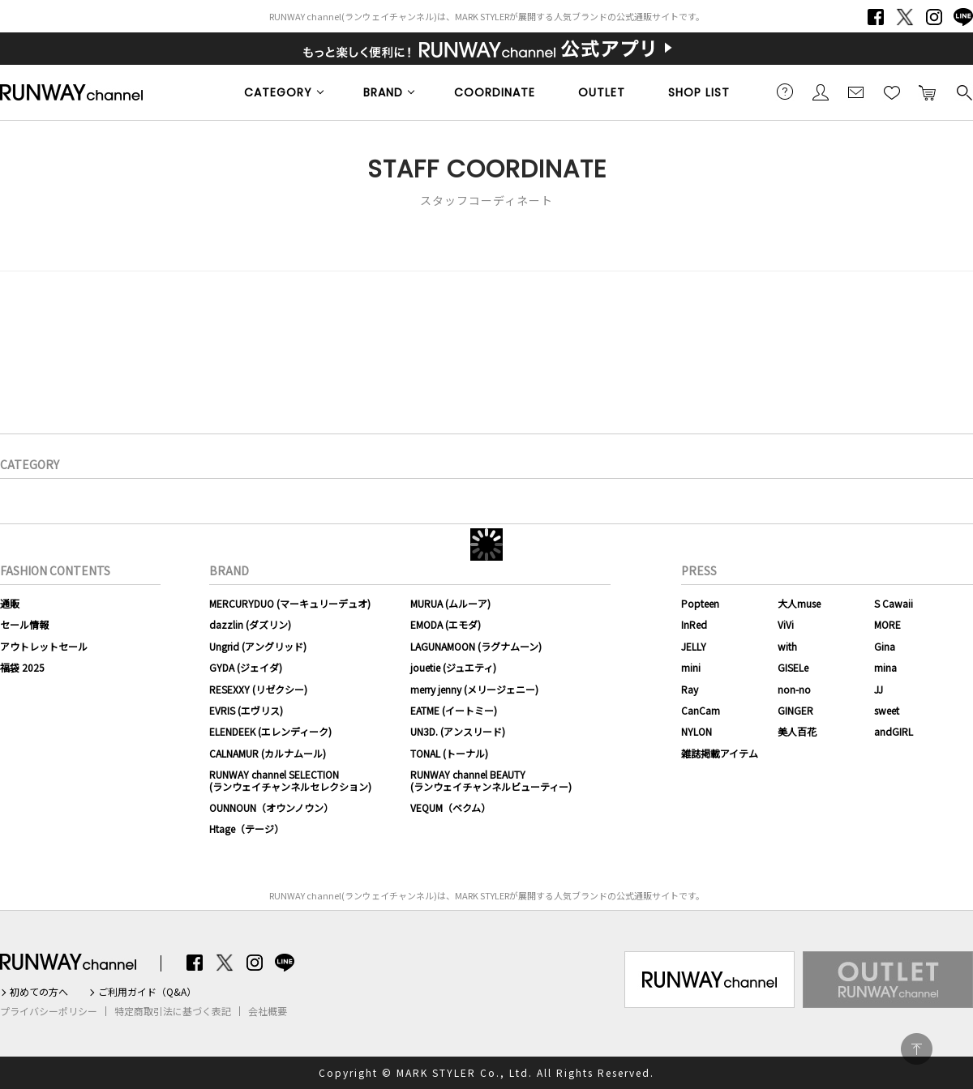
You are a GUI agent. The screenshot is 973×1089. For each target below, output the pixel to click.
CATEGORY (278, 92)
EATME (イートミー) (453, 710)
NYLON (696, 731)
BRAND (383, 92)
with (787, 646)
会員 (820, 91)
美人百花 (797, 731)
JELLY (693, 646)
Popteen (700, 603)
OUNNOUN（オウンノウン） (271, 807)
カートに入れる (927, 91)
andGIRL (893, 731)
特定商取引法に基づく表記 (172, 1011)
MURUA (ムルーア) (450, 603)
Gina (884, 646)
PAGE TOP (916, 1049)
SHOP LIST (699, 92)
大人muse (799, 603)
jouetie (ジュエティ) (453, 667)
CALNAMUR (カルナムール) (267, 753)
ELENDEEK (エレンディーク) (270, 731)
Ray (689, 689)
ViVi (786, 624)
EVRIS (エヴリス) (246, 710)
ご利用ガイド (785, 91)
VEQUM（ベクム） (450, 807)
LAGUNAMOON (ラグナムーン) (476, 646)
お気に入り (892, 91)
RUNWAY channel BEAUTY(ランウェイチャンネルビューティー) (491, 779)
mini (691, 667)
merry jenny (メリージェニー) (474, 689)
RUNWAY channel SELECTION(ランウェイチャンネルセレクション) (290, 779)
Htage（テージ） (246, 828)
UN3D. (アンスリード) (457, 731)
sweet (886, 710)
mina (885, 667)
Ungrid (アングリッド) (257, 646)
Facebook (875, 17)
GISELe (793, 667)
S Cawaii (893, 603)
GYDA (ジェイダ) (245, 667)
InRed (694, 624)
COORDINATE (494, 92)
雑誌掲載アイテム (719, 753)
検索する (963, 91)
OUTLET (601, 92)
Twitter (905, 17)
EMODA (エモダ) (445, 624)
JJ (878, 689)
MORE (887, 624)
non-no (794, 689)
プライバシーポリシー (48, 1011)
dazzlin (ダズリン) (250, 624)
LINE (963, 17)
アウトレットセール (44, 646)
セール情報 (24, 624)
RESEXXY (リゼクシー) (258, 689)
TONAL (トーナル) (449, 753)
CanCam (700, 710)
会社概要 (267, 1011)
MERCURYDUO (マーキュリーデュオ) (290, 603)
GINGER (795, 710)
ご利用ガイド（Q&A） (147, 992)
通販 (9, 603)
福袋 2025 (22, 667)
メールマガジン (856, 91)
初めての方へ (39, 992)
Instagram (934, 17)
